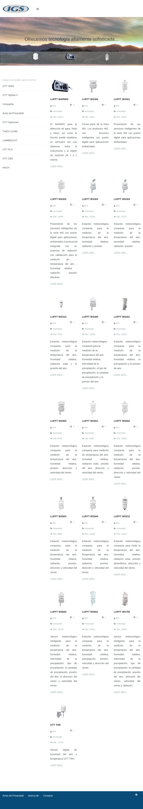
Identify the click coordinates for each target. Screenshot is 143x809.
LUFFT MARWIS (59, 99)
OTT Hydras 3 (10, 95)
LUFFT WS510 (122, 516)
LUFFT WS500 (58, 421)
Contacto (48, 795)
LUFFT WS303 (90, 199)
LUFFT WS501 (90, 421)
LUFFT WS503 (58, 516)
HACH (6, 167)
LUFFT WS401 (122, 316)
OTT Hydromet (10, 122)
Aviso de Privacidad (13, 113)
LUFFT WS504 (90, 516)
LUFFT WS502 (122, 421)
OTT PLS (8, 149)
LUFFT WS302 (58, 199)
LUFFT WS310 (58, 316)
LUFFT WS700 (122, 611)
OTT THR (55, 724)
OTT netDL (8, 86)
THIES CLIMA (10, 131)
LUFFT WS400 (90, 316)
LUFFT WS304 (122, 199)
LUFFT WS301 (122, 99)
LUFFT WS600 (58, 611)
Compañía (8, 104)
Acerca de (33, 795)
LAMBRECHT (10, 140)
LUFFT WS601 (90, 611)
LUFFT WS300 (90, 99)
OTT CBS (8, 158)
